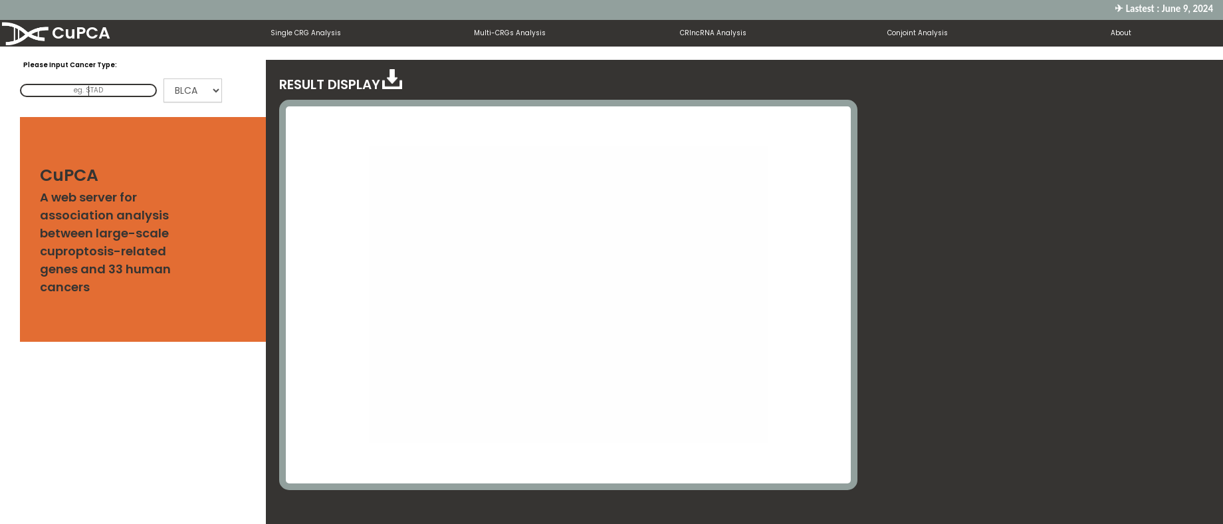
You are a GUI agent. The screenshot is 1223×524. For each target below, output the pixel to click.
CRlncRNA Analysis (713, 33)
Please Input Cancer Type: (70, 65)
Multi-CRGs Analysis (510, 33)
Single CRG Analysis (306, 33)
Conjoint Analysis (917, 33)
